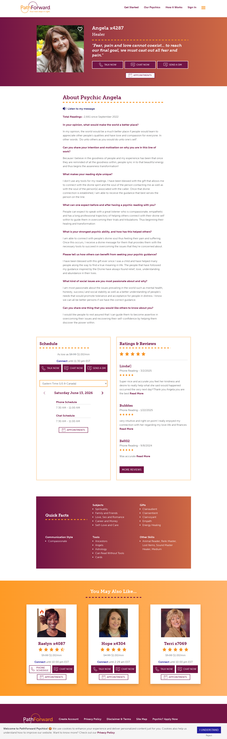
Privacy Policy (106, 732)
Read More (136, 393)
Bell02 (125, 441)
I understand (209, 729)
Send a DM (173, 65)
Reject (209, 735)
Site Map (141, 719)
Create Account (69, 719)
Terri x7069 (175, 643)
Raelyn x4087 (51, 643)
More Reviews (131, 469)
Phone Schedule (39, 669)
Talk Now (108, 65)
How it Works (174, 7)
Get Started (131, 7)
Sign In (192, 7)
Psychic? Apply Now (165, 719)
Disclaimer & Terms (119, 719)
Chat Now (140, 65)
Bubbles (126, 406)
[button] (101, 392)
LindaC (126, 366)
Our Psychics (152, 7)
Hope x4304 (113, 643)
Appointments (140, 75)
